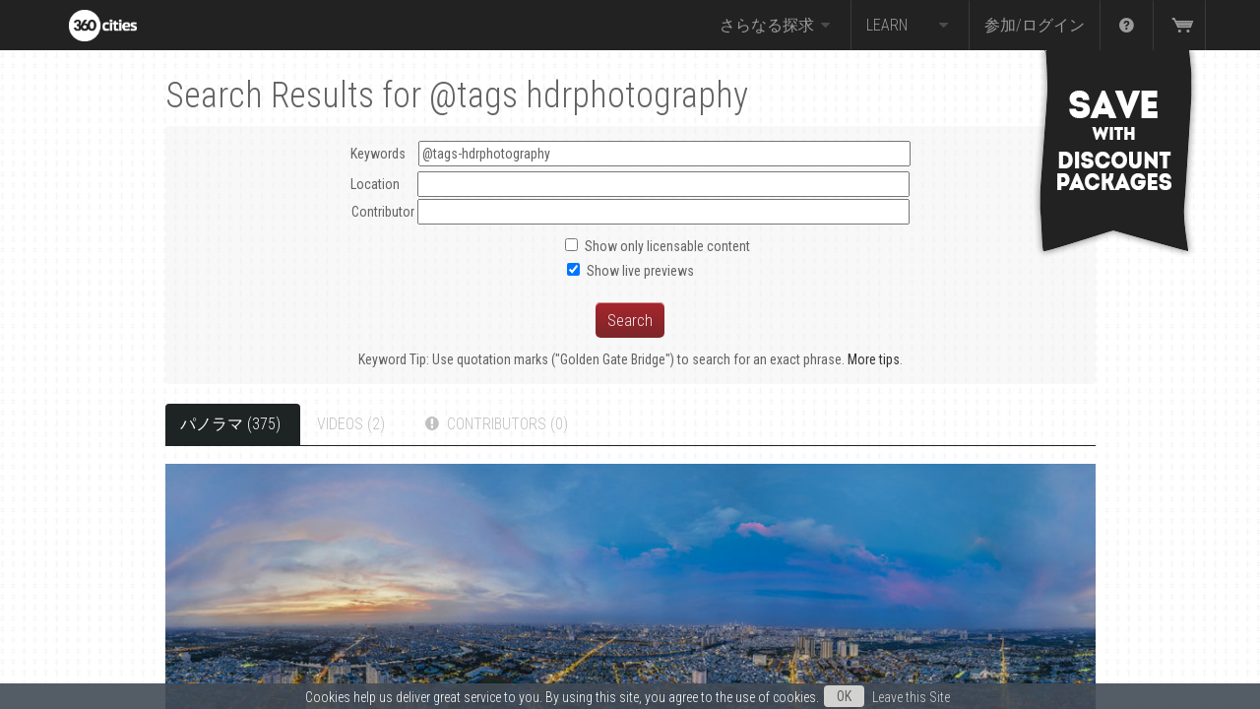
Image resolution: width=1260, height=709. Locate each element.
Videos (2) (351, 424)
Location (375, 184)
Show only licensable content (667, 246)
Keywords (630, 153)
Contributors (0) (494, 424)
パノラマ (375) (230, 424)
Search (630, 320)
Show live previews (640, 271)
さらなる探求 (778, 25)
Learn (910, 25)
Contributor (382, 212)
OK (844, 696)
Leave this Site (911, 697)
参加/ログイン (1034, 25)
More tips (874, 359)
